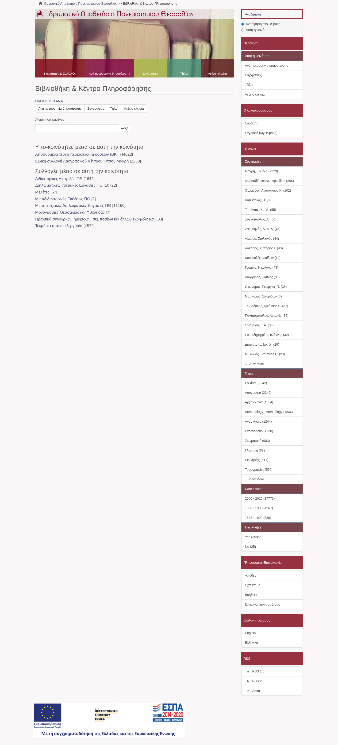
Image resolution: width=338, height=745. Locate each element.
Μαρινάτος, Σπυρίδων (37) (264, 296)
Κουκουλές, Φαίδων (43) (263, 258)
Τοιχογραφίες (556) (259, 469)
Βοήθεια (251, 595)
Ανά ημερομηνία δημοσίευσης (109, 73)
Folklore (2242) (256, 383)
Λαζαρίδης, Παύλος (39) (262, 277)
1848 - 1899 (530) (258, 518)
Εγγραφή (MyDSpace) (261, 133)
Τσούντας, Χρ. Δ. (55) (260, 210)
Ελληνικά (251, 643)
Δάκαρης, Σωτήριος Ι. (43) (264, 248)
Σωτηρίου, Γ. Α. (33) (259, 325)
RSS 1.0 (255, 671)
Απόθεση (251, 575)
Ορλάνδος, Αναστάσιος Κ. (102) (268, 190)
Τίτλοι (184, 73)
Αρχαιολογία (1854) (259, 402)
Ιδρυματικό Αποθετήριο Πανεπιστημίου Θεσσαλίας (80, 3)
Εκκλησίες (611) (256, 460)
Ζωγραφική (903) (257, 441)
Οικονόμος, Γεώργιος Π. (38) (266, 287)
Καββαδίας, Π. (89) (259, 200)
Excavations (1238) (259, 431)
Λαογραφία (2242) (258, 392)
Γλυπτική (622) (256, 450)
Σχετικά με (252, 585)
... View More (254, 364)
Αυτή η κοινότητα (256, 30)
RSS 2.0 (255, 681)
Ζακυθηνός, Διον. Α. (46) (263, 229)
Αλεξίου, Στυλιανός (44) (262, 238)
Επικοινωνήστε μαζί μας (262, 604)
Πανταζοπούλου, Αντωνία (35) (266, 315)
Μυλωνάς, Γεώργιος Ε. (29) (265, 354)
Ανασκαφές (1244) (258, 421)
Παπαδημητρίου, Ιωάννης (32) (267, 335)
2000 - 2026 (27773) (260, 498)
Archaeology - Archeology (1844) (269, 412)
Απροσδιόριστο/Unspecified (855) (269, 181)
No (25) (250, 546)
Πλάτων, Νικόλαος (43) (261, 267)
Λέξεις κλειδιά (217, 73)
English (250, 633)
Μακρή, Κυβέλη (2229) (261, 171)
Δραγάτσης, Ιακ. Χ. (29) (262, 344)
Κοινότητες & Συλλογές (60, 73)
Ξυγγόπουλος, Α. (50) (261, 219)
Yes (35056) (254, 537)
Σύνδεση (251, 123)
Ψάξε (124, 128)
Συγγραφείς (151, 73)
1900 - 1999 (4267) (259, 508)
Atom (252, 691)
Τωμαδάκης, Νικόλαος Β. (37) (266, 306)
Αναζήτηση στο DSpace (260, 24)
